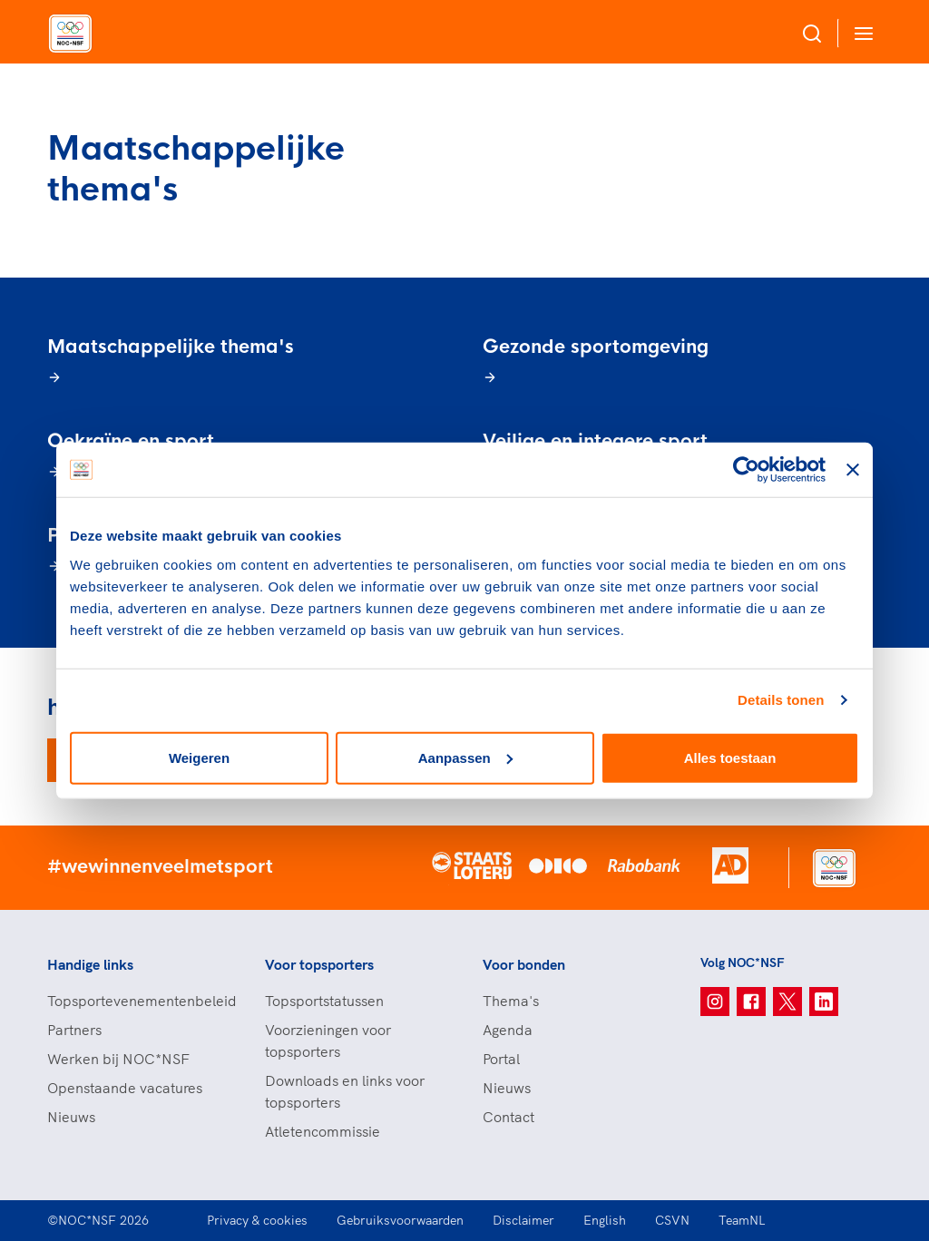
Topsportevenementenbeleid (138, 1001)
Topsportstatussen (324, 1001)
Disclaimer (523, 1220)
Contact (508, 1117)
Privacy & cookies (257, 1220)
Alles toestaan (730, 757)
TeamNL (742, 1220)
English (604, 1220)
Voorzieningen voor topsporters (328, 1040)
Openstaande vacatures (124, 1088)
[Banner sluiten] (852, 470)
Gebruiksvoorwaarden (400, 1220)
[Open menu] (860, 33)
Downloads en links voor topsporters (345, 1091)
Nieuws (71, 1117)
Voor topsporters (319, 964)
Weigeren (199, 757)
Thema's (511, 1001)
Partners (74, 1030)
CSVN (672, 1220)
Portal (501, 1059)
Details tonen (781, 700)
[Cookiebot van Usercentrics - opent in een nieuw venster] (746, 470)
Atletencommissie (322, 1131)
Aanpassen (465, 757)
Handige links (90, 964)
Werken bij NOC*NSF (118, 1059)
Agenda (508, 1030)
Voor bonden (524, 964)
